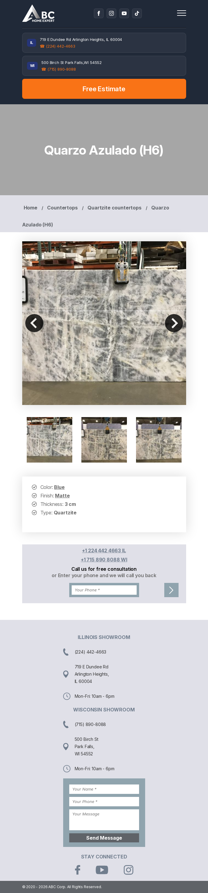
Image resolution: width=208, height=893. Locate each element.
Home (30, 208)
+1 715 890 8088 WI (104, 560)
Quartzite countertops (114, 208)
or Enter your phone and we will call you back (104, 575)
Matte (62, 496)
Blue (59, 487)
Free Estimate (104, 89)
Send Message (104, 838)
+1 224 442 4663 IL (104, 550)
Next (174, 323)
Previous (34, 323)
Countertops (62, 208)
